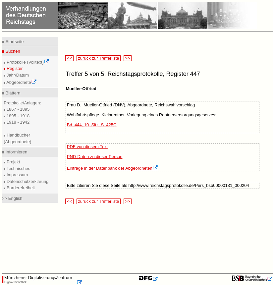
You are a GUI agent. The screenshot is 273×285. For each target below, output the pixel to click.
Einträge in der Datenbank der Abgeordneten (112, 168)
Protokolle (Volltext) (27, 62)
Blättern (12, 92)
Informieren (15, 151)
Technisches (17, 168)
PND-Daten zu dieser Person (95, 156)
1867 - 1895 (17, 109)
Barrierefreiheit (20, 187)
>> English (12, 198)
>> (127, 58)
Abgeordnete (20, 82)
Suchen (12, 51)
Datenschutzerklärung (26, 181)
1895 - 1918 (17, 115)
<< (69, 58)
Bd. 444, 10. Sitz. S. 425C (92, 124)
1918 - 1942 (17, 122)
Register (14, 68)
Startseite (14, 41)
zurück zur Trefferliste (98, 58)
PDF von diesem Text (87, 146)
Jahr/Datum (17, 75)
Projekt (12, 161)
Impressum (16, 174)
